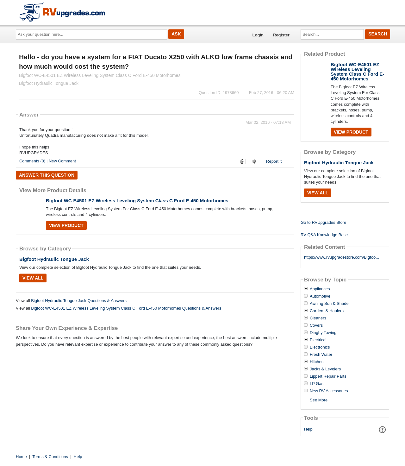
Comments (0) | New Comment (47, 161)
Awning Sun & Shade (329, 303)
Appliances (320, 289)
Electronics (320, 347)
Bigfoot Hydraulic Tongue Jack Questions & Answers (79, 300)
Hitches (316, 362)
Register (281, 35)
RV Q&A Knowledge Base (324, 234)
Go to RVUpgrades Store (323, 222)
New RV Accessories (329, 391)
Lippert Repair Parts (328, 376)
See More (318, 400)
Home (21, 456)
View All (32, 277)
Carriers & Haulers (327, 311)
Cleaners (318, 318)
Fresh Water (321, 354)
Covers (316, 325)
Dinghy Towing (323, 333)
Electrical (318, 340)
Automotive (320, 296)
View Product (66, 225)
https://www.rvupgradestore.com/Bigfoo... (341, 257)
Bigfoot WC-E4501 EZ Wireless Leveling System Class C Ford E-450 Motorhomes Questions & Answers (126, 308)
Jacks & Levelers (325, 369)
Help (308, 429)
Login (258, 35)
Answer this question (46, 175)
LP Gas (316, 383)
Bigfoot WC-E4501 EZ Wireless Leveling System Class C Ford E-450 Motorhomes (137, 200)
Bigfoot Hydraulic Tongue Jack (54, 259)
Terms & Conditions (50, 456)
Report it (274, 161)
